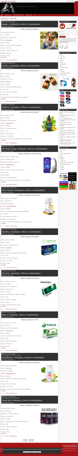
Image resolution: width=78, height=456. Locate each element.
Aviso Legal (65, 445)
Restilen (61, 60)
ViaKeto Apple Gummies (65, 153)
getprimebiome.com (10, 373)
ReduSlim (62, 158)
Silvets (61, 65)
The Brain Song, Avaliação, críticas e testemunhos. (24, 148)
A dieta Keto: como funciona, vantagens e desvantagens (66, 140)
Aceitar (38, 451)
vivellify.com (9, 247)
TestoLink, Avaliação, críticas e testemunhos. (21, 400)
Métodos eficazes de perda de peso (67, 130)
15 (29, 440)
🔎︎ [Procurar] (35, 15)
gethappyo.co (9, 40)
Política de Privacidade (71, 445)
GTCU (76, 445)
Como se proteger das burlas (66, 118)
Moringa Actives (63, 74)
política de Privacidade (63, 41)
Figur (61, 155)
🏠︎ (2, 15)
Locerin (61, 69)
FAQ (64, 446)
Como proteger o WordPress (65, 122)
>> (32, 440)
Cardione (62, 169)
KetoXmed (62, 157)
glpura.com (8, 81)
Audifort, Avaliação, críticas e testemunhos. (21, 107)
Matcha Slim (62, 149)
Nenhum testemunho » (13, 59)
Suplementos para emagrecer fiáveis (67, 132)
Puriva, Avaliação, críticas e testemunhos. (20, 314)
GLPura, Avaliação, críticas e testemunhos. (20, 65)
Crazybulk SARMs (64, 67)
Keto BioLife (62, 160)
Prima (61, 151)
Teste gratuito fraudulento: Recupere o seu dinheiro (68, 120)
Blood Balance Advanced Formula (67, 162)
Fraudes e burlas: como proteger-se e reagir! (67, 113)
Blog (28, 15)
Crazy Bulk (62, 71)
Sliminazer (62, 167)
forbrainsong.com (10, 164)
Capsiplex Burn (63, 64)
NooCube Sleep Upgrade (65, 73)
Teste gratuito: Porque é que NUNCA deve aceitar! (67, 134)
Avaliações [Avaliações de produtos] (18, 15)
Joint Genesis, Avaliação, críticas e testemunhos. (23, 190)
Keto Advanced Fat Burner (65, 164)
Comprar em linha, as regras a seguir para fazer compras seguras (67, 143)
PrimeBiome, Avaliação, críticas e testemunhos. (23, 357)
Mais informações (27, 451)
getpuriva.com (9, 330)
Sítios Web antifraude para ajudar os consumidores (67, 115)
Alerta (7, 15)
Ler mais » (3, 57)
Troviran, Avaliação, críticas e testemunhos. (21, 273)
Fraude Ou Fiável (8, 1)
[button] (11, 15)
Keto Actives (62, 56)
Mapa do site (75, 446)
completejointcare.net (11, 206)
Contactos (71, 446)
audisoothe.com (10, 123)
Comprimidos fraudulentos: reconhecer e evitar (68, 137)
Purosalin (62, 166)
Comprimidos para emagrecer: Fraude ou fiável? (67, 128)
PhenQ (61, 55)
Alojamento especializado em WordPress (66, 125)
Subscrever (62, 36)
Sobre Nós (67, 446)
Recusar (34, 451)
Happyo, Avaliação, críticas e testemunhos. (20, 24)
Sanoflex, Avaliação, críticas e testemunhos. (21, 231)
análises (7, 59)
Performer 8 (62, 58)
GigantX (61, 62)
